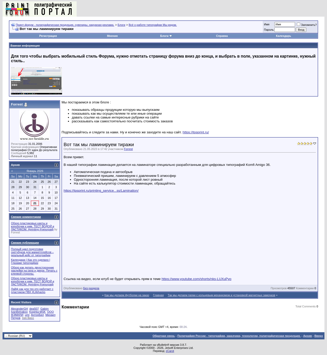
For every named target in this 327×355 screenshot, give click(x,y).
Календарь (283, 35)
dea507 (34, 308)
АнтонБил (37, 314)
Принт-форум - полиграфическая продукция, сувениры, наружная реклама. (65, 24)
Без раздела (91, 288)
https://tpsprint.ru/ (196, 132)
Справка (222, 35)
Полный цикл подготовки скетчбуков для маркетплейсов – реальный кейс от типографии (32, 252)
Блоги (121, 24)
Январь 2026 (35, 171)
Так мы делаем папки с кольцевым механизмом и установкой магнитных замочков (221, 295)
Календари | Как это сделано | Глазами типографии (30, 261)
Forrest (128, 148)
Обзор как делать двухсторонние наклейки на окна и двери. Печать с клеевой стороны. (34, 270)
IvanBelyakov (19, 311)
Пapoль (269, 29)
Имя (266, 24)
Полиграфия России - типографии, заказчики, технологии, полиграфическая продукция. (239, 335)
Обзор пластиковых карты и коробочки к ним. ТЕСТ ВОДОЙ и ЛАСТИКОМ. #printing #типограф (32, 226)
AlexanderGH (19, 308)
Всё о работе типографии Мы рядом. (153, 24)
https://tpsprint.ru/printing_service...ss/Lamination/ (101, 190)
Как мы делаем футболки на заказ (126, 295)
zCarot (170, 350)
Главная (158, 295)
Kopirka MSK (37, 311)
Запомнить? (307, 24)
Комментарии (305, 288)
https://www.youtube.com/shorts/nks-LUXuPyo (196, 279)
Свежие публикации (25, 242)
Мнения (112, 35)
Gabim (44, 308)
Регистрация (48, 35)
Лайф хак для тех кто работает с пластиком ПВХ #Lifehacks (32, 290)
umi (27, 314)
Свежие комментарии (26, 216)
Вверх (318, 335)
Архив (307, 335)
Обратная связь (164, 335)
